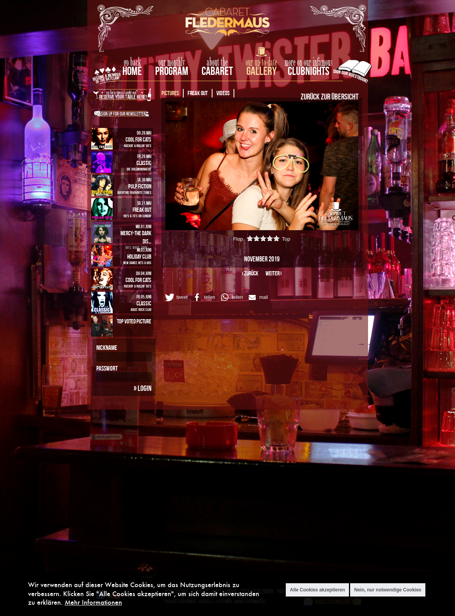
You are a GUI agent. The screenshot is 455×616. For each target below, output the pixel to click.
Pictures (170, 93)
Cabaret (217, 71)
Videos (223, 93)
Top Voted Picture (134, 321)
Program (171, 71)
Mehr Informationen (93, 602)
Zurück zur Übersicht (329, 96)
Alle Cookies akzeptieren (317, 590)
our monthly (171, 62)
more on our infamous (309, 62)
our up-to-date (261, 62)
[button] (176, 297)
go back (132, 62)
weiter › (273, 273)
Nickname (106, 347)
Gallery (261, 71)
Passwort (107, 368)
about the (217, 62)
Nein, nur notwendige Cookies (387, 590)
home (132, 71)
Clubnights (308, 71)
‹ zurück (250, 273)
